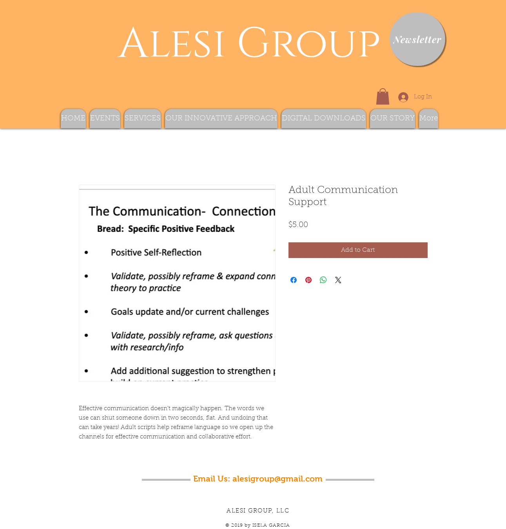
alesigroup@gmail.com (277, 478)
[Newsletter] (417, 39)
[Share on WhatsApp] (323, 280)
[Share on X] (338, 280)
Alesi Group (244, 44)
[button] (383, 96)
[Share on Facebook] (293, 280)
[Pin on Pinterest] (308, 280)
